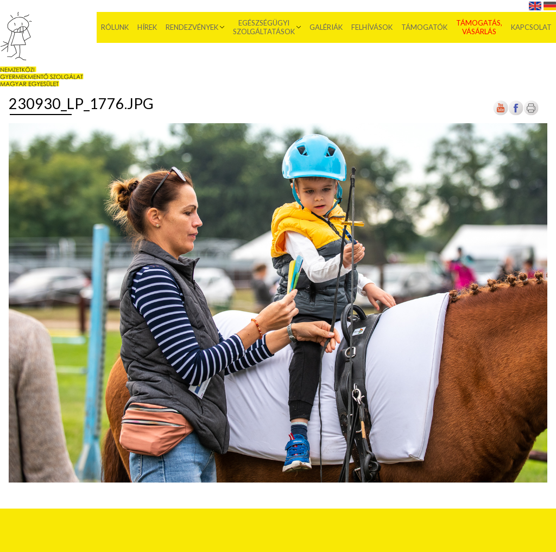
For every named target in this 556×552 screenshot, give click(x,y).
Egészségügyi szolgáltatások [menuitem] (264, 27)
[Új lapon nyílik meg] (515, 113)
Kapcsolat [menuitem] (531, 27)
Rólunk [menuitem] (115, 27)
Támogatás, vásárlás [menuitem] (479, 27)
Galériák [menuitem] (326, 27)
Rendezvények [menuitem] (192, 27)
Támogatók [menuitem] (424, 27)
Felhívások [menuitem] (372, 27)
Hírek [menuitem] (147, 27)
